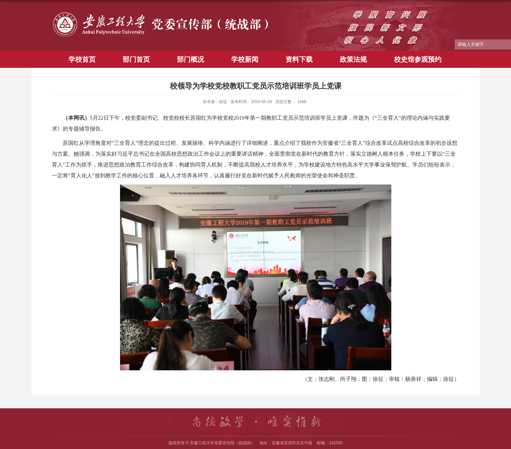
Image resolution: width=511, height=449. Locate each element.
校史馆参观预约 (417, 59)
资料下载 (299, 59)
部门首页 (136, 59)
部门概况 (190, 59)
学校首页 (82, 59)
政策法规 (353, 59)
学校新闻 (244, 59)
